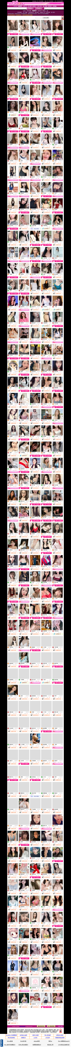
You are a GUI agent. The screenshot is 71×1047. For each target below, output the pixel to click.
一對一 (16, 112)
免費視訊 (16, 31)
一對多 (28, 177)
